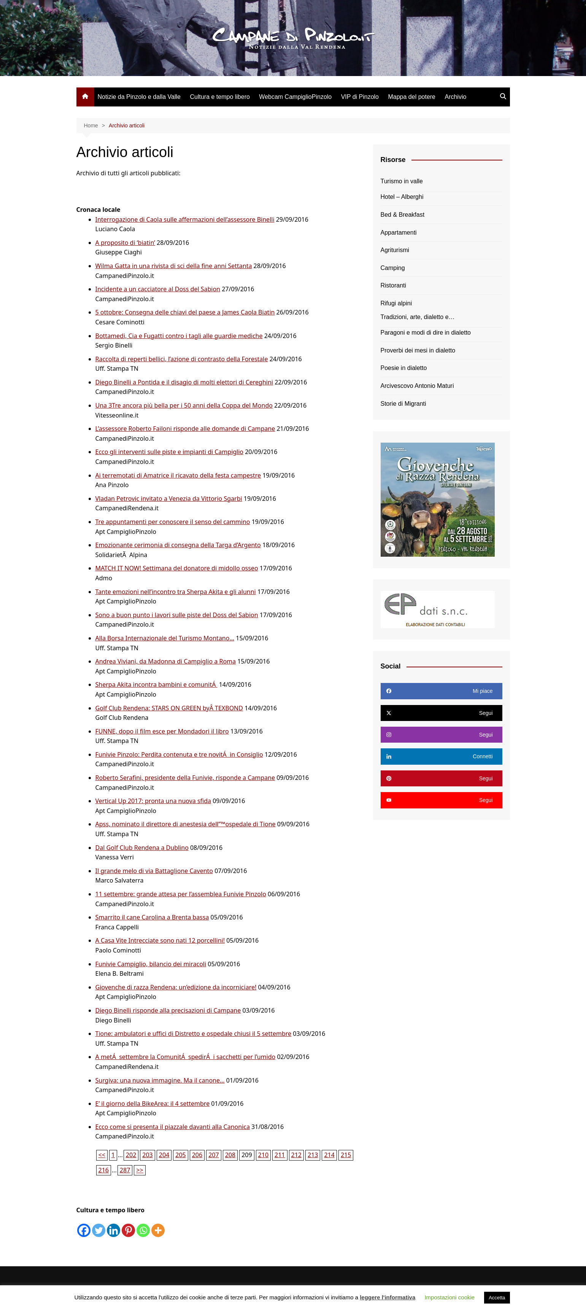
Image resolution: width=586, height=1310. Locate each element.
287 (125, 1170)
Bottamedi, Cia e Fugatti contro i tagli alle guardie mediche (179, 336)
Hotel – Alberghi (402, 197)
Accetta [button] (497, 1297)
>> (139, 1170)
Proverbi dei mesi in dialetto (418, 350)
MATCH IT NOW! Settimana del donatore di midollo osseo (176, 568)
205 (180, 1155)
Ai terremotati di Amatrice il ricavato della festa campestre (178, 475)
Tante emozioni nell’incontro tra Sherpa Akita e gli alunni (175, 592)
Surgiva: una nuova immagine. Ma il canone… (160, 1080)
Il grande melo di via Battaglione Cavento (154, 871)
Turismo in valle (402, 181)
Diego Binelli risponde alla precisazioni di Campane (168, 1010)
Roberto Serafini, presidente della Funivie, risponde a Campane (185, 777)
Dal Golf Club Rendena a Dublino (142, 847)
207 (213, 1155)
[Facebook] (84, 1230)
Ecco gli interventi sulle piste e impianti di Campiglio (169, 452)
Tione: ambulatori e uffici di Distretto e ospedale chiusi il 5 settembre (193, 1033)
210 (263, 1155)
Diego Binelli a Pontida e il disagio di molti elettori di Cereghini (184, 382)
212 (296, 1155)
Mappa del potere (411, 97)
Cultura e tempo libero (219, 97)
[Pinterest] (128, 1230)
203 (147, 1155)
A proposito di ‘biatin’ (125, 242)
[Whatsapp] (143, 1230)
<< (101, 1155)
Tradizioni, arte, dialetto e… (418, 317)
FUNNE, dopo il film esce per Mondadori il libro (162, 731)
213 (313, 1155)
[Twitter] (98, 1230)
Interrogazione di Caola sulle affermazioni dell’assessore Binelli (185, 219)
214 (329, 1155)
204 (164, 1155)
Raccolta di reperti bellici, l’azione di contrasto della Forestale (181, 359)
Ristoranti (394, 285)
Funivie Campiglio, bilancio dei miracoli (150, 964)
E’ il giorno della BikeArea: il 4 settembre (152, 1103)
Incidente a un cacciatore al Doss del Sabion (158, 289)
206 (197, 1155)
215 (346, 1155)
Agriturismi (395, 250)
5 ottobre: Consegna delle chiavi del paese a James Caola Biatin (185, 312)
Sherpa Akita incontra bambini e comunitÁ (156, 684)
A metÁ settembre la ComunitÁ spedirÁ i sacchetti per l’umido (185, 1057)
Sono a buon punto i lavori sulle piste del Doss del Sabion (176, 615)
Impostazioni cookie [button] (449, 1297)
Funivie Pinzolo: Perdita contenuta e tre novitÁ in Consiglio (179, 754)
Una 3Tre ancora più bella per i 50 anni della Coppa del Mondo (184, 405)
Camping (393, 268)
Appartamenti (399, 232)
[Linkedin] (113, 1230)
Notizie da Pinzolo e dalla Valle (139, 97)
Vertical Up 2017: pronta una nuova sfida (153, 801)
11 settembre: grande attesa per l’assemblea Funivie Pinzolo (180, 894)
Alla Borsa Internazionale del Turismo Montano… (165, 638)
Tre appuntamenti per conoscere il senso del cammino (172, 522)
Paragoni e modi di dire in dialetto (426, 332)
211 (280, 1155)
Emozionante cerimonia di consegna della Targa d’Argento (178, 545)
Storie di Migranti (403, 403)
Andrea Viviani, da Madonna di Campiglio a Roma (165, 661)
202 (131, 1155)
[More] (158, 1230)
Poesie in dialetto (404, 368)
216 (103, 1170)
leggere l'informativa (387, 1297)
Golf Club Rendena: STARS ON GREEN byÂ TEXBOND (169, 708)
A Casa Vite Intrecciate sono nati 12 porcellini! (160, 940)
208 (230, 1155)
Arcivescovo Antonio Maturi (417, 386)
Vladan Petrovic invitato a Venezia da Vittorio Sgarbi (168, 498)
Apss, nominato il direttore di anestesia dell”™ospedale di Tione (185, 824)
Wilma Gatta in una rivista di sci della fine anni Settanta (173, 266)
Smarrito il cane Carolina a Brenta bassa (152, 917)
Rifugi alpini (396, 303)
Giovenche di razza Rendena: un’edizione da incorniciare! (176, 987)
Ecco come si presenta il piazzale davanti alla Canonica (172, 1127)
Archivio (455, 97)
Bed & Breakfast (403, 214)
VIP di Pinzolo (360, 97)
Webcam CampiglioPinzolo (295, 97)
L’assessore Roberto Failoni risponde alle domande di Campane (185, 428)
